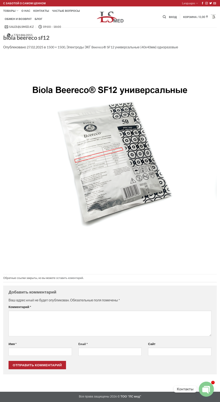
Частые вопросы (66, 10)
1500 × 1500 (56, 47)
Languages (190, 3)
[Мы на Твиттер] (210, 3)
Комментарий (20, 307)
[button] (173, 17)
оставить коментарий (69, 278)
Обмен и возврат (18, 19)
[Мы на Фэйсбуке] (202, 3)
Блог (39, 19)
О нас (25, 10)
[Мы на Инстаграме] (206, 3)
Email (83, 344)
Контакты (41, 10)
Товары (10, 11)
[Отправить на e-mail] (214, 3)
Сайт (151, 344)
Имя (13, 344)
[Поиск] (164, 17)
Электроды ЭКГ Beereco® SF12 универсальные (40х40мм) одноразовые (122, 47)
